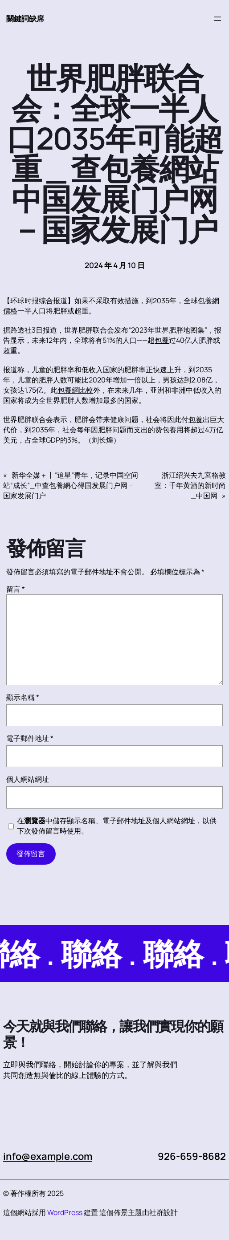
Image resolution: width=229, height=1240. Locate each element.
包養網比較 (75, 390)
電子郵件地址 (29, 738)
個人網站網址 (27, 779)
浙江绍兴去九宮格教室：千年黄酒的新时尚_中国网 (190, 485)
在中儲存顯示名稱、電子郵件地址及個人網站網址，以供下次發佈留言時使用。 (117, 826)
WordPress (64, 1212)
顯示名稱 (22, 697)
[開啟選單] (217, 18)
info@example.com (47, 1156)
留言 (15, 589)
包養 (162, 340)
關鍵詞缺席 (25, 18)
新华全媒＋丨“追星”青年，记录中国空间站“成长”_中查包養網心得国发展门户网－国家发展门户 (70, 485)
